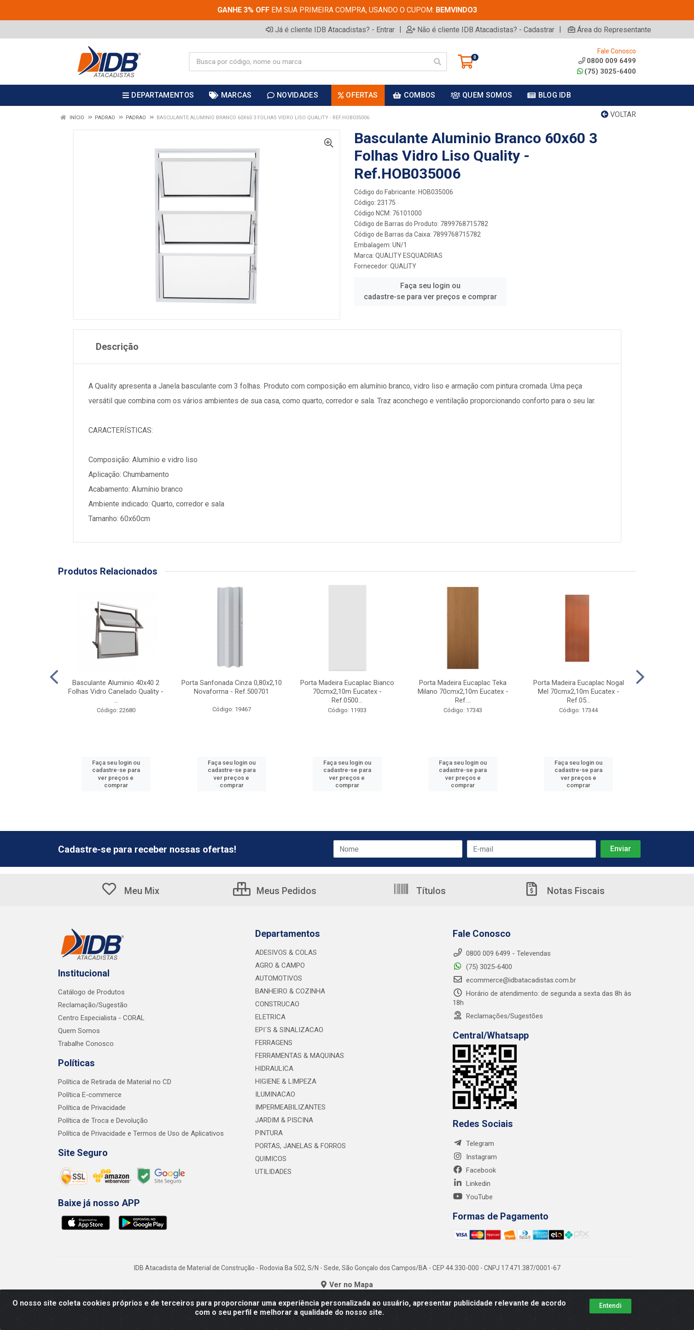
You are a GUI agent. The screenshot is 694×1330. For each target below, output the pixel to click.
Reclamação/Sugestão (93, 1005)
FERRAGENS (273, 1043)
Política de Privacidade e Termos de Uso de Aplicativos (141, 1133)
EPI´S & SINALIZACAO (289, 1030)
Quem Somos (79, 1031)
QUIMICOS (270, 1159)
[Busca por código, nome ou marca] (308, 61)
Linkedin (471, 1183)
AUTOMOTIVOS (278, 978)
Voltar (618, 114)
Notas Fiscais (564, 890)
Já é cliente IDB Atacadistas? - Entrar (330, 29)
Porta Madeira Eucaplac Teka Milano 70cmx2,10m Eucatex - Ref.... (463, 691)
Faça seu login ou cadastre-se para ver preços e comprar (430, 291)
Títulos (419, 890)
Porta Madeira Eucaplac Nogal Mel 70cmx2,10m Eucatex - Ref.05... (578, 691)
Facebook (474, 1170)
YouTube (473, 1197)
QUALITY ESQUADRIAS (409, 255)
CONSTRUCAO (277, 1004)
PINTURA (269, 1133)
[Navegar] (54, 677)
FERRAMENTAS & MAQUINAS (299, 1055)
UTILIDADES (273, 1171)
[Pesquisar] (437, 61)
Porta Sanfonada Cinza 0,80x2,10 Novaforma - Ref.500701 (231, 687)
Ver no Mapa (347, 1284)
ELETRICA (270, 1017)
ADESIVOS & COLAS (286, 952)
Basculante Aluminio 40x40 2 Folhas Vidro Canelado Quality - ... (115, 691)
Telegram (473, 1143)
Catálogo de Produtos (91, 992)
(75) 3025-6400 (606, 71)
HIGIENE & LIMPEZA (285, 1081)
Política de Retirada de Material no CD (114, 1082)
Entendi (610, 1305)
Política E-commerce (90, 1095)
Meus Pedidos (274, 890)
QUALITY (403, 266)
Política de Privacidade (92, 1107)
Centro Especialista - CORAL (101, 1018)
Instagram (475, 1157)
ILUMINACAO (275, 1094)
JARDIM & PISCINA (284, 1120)
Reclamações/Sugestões (498, 1016)
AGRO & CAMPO (280, 965)
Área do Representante (609, 29)
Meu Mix (130, 890)
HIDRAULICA (274, 1068)
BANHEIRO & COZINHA (290, 991)
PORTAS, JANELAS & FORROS (300, 1146)
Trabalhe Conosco (86, 1044)
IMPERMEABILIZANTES (290, 1107)
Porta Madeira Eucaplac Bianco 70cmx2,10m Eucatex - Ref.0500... (347, 691)
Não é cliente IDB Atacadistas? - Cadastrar (480, 29)
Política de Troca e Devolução (103, 1120)
